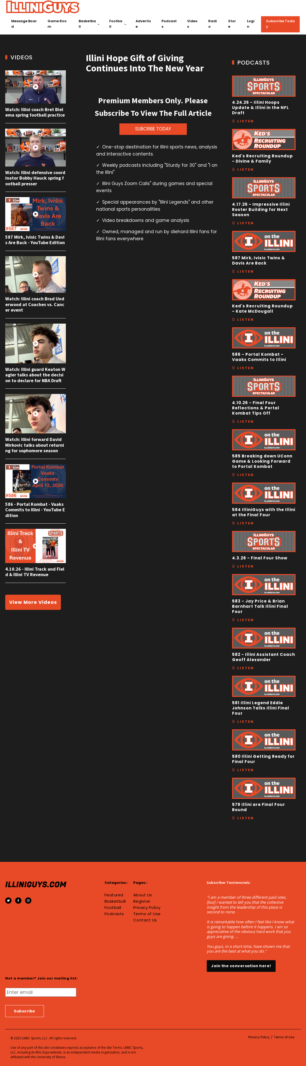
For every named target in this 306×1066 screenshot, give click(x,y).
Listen (245, 121)
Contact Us (145, 920)
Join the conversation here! (241, 965)
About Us (142, 895)
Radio (212, 24)
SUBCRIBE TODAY (153, 129)
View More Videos (33, 602)
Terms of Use (147, 913)
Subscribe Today (280, 24)
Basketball (87, 24)
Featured (114, 895)
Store (232, 24)
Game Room (57, 24)
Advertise (143, 24)
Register (142, 901)
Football (115, 24)
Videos (192, 24)
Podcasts (169, 24)
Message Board (24, 24)
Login (251, 24)
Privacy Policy (147, 907)
